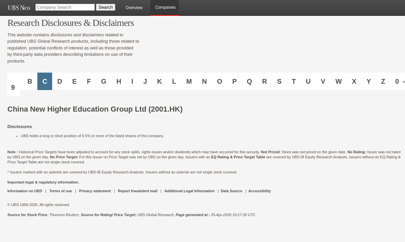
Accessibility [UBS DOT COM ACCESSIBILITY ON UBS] (259, 191)
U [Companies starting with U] (308, 81)
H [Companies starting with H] (118, 81)
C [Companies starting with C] (44, 81)
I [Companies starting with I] (132, 81)
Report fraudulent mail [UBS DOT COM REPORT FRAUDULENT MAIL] (137, 191)
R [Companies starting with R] (264, 81)
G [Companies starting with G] (103, 81)
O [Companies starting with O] (219, 81)
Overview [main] (134, 7)
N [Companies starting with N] (204, 81)
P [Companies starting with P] (234, 81)
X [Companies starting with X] (354, 81)
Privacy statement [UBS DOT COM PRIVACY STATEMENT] (95, 191)
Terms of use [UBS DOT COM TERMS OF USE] (60, 191)
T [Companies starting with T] (294, 81)
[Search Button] (105, 7)
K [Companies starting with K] (159, 81)
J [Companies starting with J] (145, 81)
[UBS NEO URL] (18, 7)
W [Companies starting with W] (338, 81)
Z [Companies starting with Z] (383, 81)
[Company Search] (65, 7)
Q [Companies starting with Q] (249, 81)
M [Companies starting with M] (189, 81)
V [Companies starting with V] (323, 81)
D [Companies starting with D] (59, 81)
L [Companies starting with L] (174, 81)
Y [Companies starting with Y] (368, 81)
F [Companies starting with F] (89, 81)
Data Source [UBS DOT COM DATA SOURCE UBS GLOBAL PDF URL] (231, 191)
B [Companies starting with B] (29, 81)
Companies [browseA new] (165, 7)
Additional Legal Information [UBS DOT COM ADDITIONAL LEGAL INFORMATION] (189, 191)
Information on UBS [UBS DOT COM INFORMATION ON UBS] (25, 191)
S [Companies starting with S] (279, 81)
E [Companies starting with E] (74, 81)
